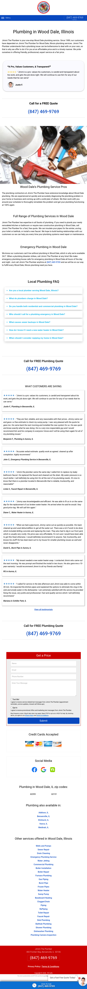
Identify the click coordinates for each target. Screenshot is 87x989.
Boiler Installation (43, 864)
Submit (43, 716)
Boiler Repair (43, 868)
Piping (43, 901)
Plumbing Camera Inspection (43, 931)
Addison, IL (44, 808)
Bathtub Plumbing (43, 920)
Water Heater (43, 886)
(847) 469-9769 (75, 17)
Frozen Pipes (43, 883)
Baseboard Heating (43, 894)
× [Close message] (76, 975)
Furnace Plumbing (43, 871)
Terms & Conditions (42, 711)
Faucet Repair (43, 912)
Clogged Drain (43, 897)
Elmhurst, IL (43, 816)
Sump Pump (43, 890)
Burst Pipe (43, 879)
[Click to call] (43, 985)
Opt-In (15, 704)
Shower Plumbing (43, 923)
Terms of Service (61, 972)
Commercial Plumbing (43, 860)
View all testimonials (43, 605)
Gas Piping (43, 875)
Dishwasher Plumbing (43, 927)
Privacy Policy (29, 711)
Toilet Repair (43, 909)
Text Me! (16, 695)
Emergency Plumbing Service (43, 853)
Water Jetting (43, 857)
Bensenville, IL (43, 812)
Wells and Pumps (43, 842)
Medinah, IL (43, 823)
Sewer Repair (43, 845)
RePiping (44, 905)
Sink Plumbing (43, 916)
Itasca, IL (43, 820)
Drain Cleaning (43, 849)
